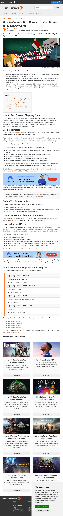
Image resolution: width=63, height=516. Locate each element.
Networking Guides (18, 511)
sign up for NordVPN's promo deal (21, 249)
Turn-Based (18, 34)
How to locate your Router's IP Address (18, 103)
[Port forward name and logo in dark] (13, 7)
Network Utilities (14, 220)
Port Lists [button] (14, 13)
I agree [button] (38, 506)
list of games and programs (11, 332)
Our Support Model (18, 509)
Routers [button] (6, 13)
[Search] (43, 7)
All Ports (30, 511)
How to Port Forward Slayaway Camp (18, 99)
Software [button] (22, 13)
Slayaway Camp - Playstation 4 (14, 323)
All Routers (31, 509)
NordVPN (20, 138)
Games (10, 18)
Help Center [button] (30, 13)
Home (4, 18)
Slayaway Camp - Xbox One (13, 327)
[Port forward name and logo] (8, 2)
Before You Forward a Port (14, 101)
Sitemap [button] (39, 13)
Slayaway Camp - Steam (13, 321)
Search (57, 7)
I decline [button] (45, 506)
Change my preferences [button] (43, 510)
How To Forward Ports (13, 105)
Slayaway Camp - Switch (13, 325)
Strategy (31, 34)
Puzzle (24, 34)
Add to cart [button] (56, 2)
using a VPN (19, 133)
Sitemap (30, 502)
